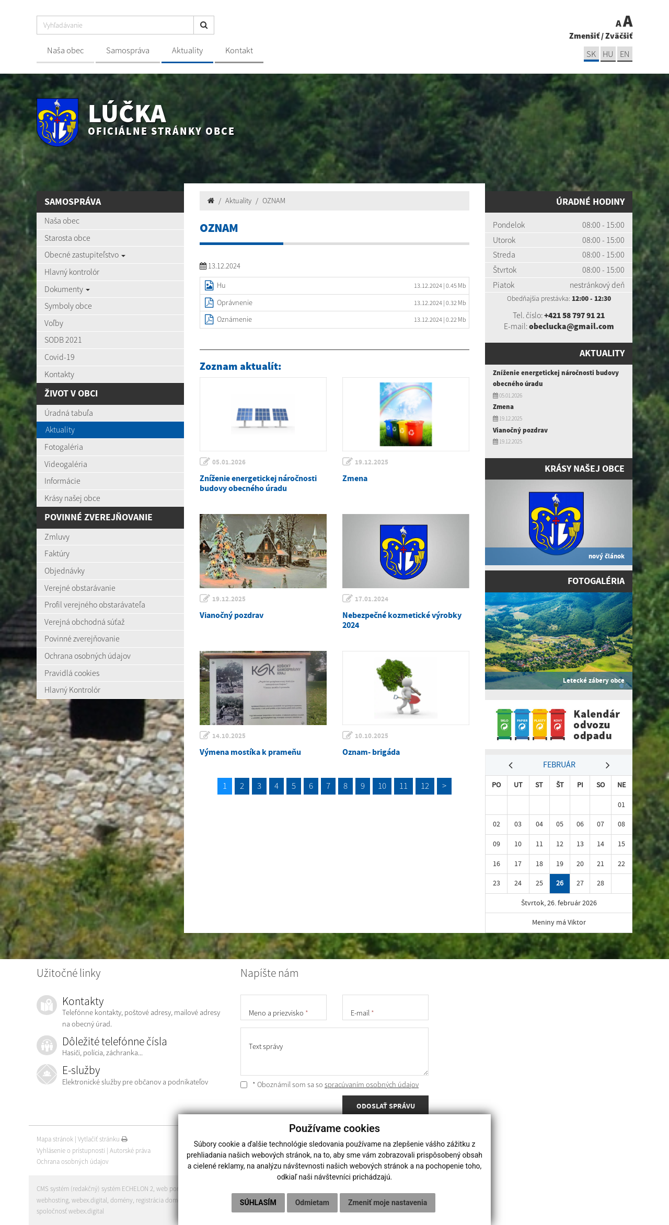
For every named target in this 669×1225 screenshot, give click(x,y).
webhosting (52, 1200)
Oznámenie (234, 319)
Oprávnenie (234, 302)
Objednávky (64, 570)
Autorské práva (130, 1150)
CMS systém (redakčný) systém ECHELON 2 (95, 1188)
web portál (172, 1188)
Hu (221, 285)
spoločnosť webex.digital (70, 1211)
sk (590, 54)
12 (425, 785)
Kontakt (239, 50)
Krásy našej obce (72, 498)
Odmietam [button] (312, 1202)
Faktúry (57, 553)
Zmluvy (57, 536)
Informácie (62, 480)
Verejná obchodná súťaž (84, 621)
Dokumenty (67, 289)
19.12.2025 (372, 462)
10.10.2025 (372, 735)
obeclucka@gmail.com (571, 326)
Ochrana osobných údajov (87, 655)
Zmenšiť (584, 35)
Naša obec (65, 50)
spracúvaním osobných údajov (372, 1084)
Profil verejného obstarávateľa (94, 604)
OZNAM (273, 200)
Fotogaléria (63, 446)
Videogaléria (65, 464)
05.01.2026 (229, 462)
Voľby (53, 323)
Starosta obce (67, 237)
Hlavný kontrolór (71, 271)
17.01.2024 (372, 598)
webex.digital (89, 1200)
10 (382, 785)
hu (607, 54)
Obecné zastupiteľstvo (84, 254)
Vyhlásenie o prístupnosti (71, 1150)
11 (403, 785)
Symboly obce (68, 305)
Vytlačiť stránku (103, 1139)
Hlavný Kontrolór (72, 689)
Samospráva (127, 50)
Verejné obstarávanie (80, 587)
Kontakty (59, 374)
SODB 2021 (63, 339)
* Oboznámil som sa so (329, 1084)
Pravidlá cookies (71, 673)
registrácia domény (162, 1200)
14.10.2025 (229, 735)
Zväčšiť (618, 35)
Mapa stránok (55, 1139)
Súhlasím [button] (258, 1202)
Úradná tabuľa (68, 412)
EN (624, 54)
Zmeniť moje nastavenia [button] (387, 1202)
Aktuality (187, 50)
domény (121, 1200)
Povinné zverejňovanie (82, 638)
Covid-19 (59, 357)
